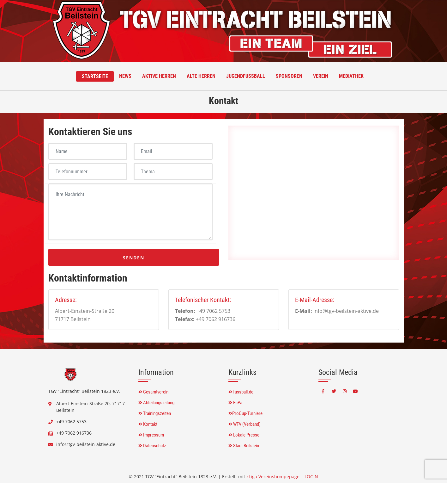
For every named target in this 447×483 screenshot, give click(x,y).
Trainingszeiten (154, 413)
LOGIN (311, 477)
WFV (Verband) (244, 424)
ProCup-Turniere (245, 413)
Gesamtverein (153, 392)
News (125, 76)
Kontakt (147, 424)
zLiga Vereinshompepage (272, 477)
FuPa (235, 403)
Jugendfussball (245, 76)
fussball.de (240, 392)
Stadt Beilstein (243, 446)
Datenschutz (152, 446)
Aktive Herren (159, 76)
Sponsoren (289, 76)
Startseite (95, 76)
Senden (133, 258)
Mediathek (351, 76)
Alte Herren (201, 76)
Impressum (151, 435)
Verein (320, 76)
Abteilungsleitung (156, 403)
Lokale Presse (243, 435)
